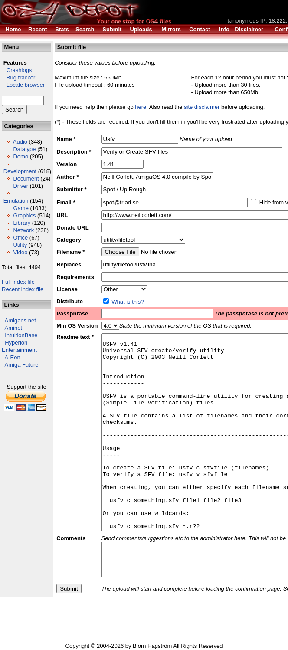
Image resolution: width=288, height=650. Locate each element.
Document (26, 178)
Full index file (18, 282)
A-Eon (12, 357)
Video (20, 252)
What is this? (127, 302)
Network (23, 230)
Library (21, 223)
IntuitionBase (21, 335)
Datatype (24, 149)
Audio (20, 141)
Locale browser (23, 85)
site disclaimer (201, 107)
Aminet (13, 328)
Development (20, 171)
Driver (20, 186)
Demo (20, 156)
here (140, 107)
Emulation (16, 200)
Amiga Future (22, 364)
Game (20, 208)
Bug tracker (18, 77)
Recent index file (22, 289)
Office (20, 237)
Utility (20, 245)
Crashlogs (17, 70)
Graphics (24, 215)
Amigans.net (20, 320)
